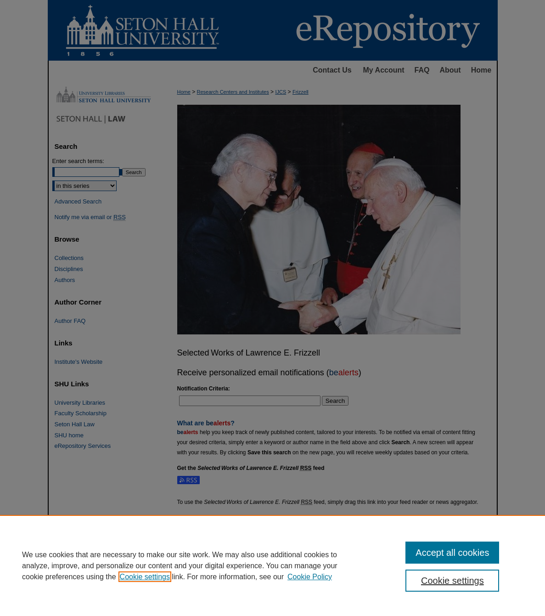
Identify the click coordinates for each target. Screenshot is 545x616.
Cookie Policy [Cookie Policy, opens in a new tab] (309, 577)
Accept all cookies (452, 553)
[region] (272, 565)
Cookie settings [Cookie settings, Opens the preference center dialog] (452, 581)
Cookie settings (145, 577)
